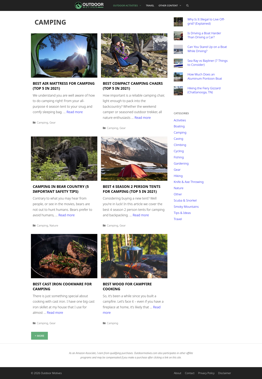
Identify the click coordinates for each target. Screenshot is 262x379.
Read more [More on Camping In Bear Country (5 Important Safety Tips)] (66, 215)
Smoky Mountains (186, 206)
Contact (189, 373)
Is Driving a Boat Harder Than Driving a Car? (204, 35)
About (177, 373)
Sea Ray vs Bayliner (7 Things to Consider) (208, 62)
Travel (150, 5)
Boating (179, 126)
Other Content (171, 5)
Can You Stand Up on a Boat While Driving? (207, 49)
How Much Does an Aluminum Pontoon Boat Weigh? (205, 78)
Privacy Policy (206, 373)
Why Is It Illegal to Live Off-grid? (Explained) (206, 21)
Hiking (178, 176)
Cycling (179, 151)
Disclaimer (224, 373)
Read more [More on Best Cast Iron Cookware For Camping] (55, 312)
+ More (39, 335)
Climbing (180, 145)
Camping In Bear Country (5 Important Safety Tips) (61, 189)
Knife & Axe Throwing (189, 182)
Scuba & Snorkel (185, 200)
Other (178, 194)
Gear (52, 122)
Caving (178, 138)
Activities (180, 120)
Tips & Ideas (182, 213)
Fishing (179, 157)
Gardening (181, 163)
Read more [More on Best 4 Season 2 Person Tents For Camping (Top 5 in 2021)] (141, 215)
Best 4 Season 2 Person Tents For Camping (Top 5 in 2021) (131, 189)
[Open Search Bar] (187, 5)
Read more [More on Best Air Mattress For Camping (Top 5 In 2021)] (75, 112)
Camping (42, 122)
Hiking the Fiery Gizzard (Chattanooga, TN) (204, 90)
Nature (53, 225)
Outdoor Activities (128, 5)
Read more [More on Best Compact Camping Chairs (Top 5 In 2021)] (142, 117)
